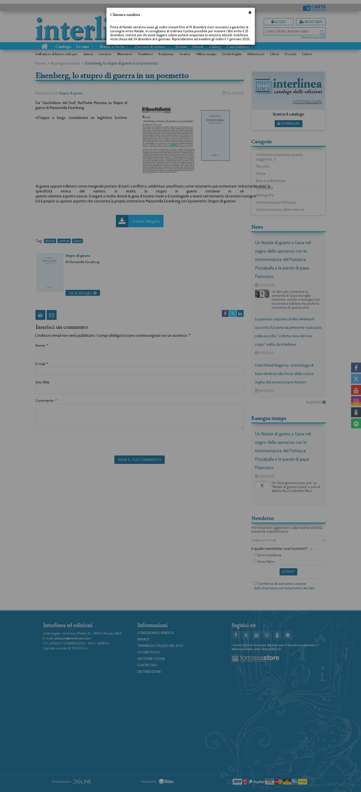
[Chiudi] (250, 12)
